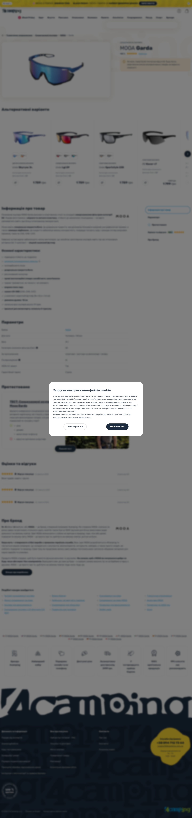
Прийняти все (117, 426)
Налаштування (75, 426)
